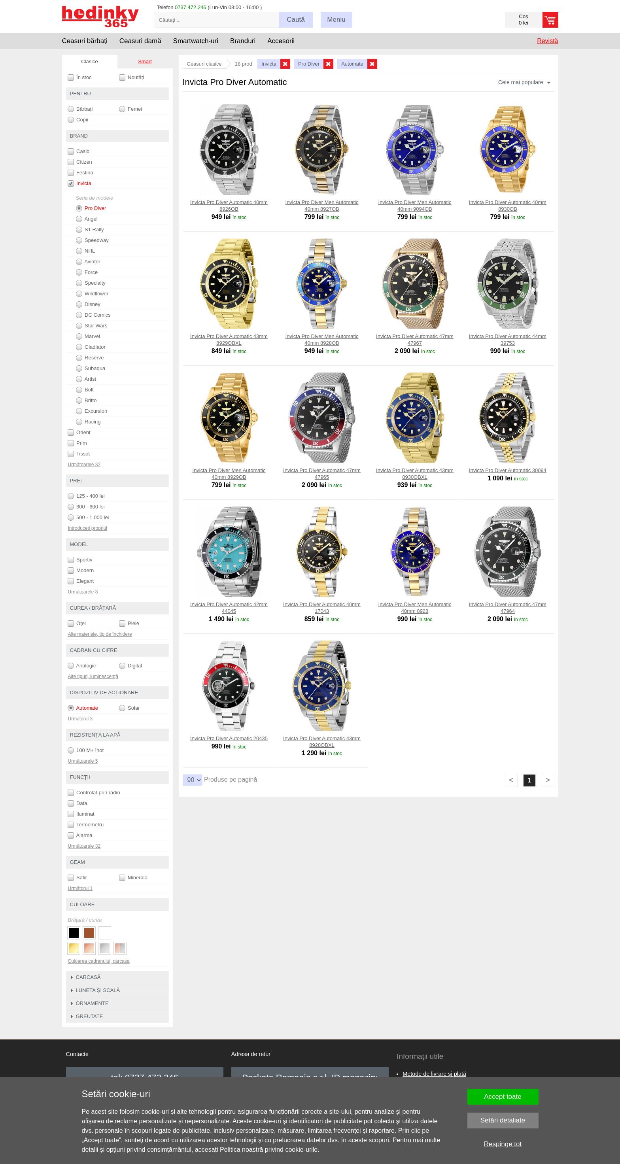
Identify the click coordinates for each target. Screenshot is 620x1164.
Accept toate (503, 1096)
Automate (83, 708)
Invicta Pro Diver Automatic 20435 (229, 738)
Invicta (79, 183)
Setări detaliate (502, 1120)
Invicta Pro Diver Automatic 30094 (507, 470)
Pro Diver (91, 208)
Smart (145, 61)
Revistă (547, 41)
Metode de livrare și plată (434, 1074)
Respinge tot (503, 1144)
